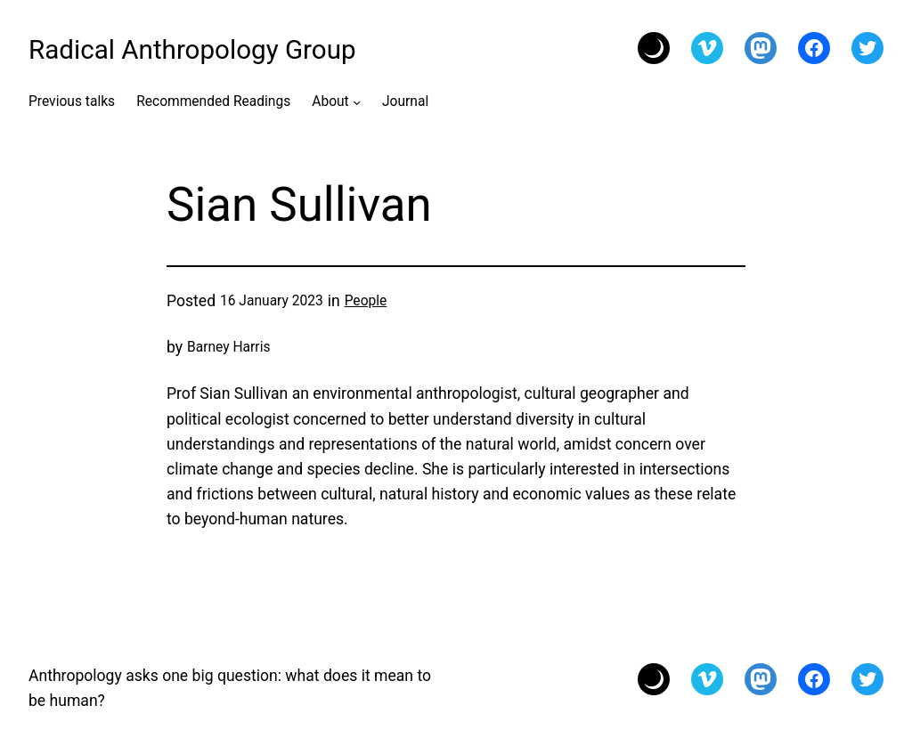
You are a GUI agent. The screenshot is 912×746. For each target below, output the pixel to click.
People (366, 301)
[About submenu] (357, 101)
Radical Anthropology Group (192, 50)
